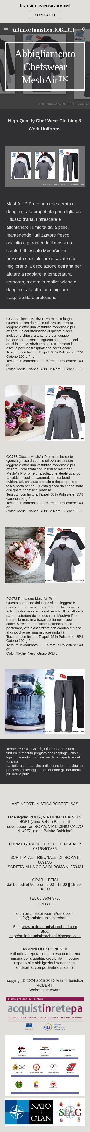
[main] (45, 66)
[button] (6, 29)
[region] (45, 11)
